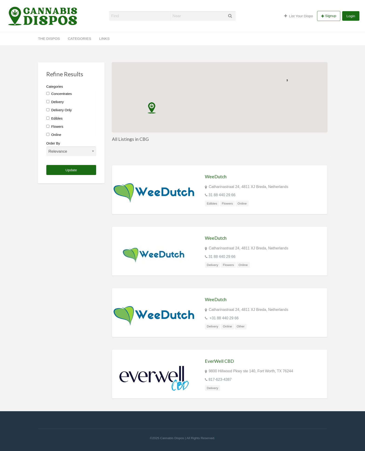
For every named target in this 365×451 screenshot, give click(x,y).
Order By (71, 148)
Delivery (55, 102)
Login (350, 16)
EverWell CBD (219, 361)
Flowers (54, 126)
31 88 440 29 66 (222, 195)
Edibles (54, 118)
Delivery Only (59, 110)
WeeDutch (215, 176)
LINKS (104, 38)
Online (53, 135)
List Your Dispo (298, 16)
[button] (151, 108)
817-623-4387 (220, 379)
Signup (330, 16)
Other (241, 326)
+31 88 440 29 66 (224, 318)
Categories (54, 86)
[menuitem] (298, 16)
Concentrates (59, 94)
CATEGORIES (79, 38)
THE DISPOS (49, 38)
